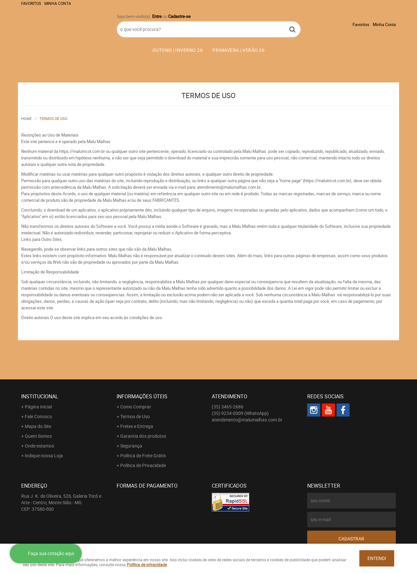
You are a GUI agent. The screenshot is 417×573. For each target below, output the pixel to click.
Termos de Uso (135, 416)
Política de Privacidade (143, 465)
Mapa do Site (38, 426)
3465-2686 (227, 407)
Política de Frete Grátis (143, 455)
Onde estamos (39, 446)
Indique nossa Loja (44, 455)
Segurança (131, 446)
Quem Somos (38, 436)
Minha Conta (57, 3)
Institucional (39, 396)
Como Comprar (135, 407)
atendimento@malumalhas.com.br (247, 420)
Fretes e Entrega (136, 426)
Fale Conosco (38, 416)
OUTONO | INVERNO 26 (177, 50)
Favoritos (31, 3)
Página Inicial (38, 407)
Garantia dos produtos (143, 436)
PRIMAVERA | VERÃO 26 (238, 50)
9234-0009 (240, 413)
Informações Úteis (142, 396)
